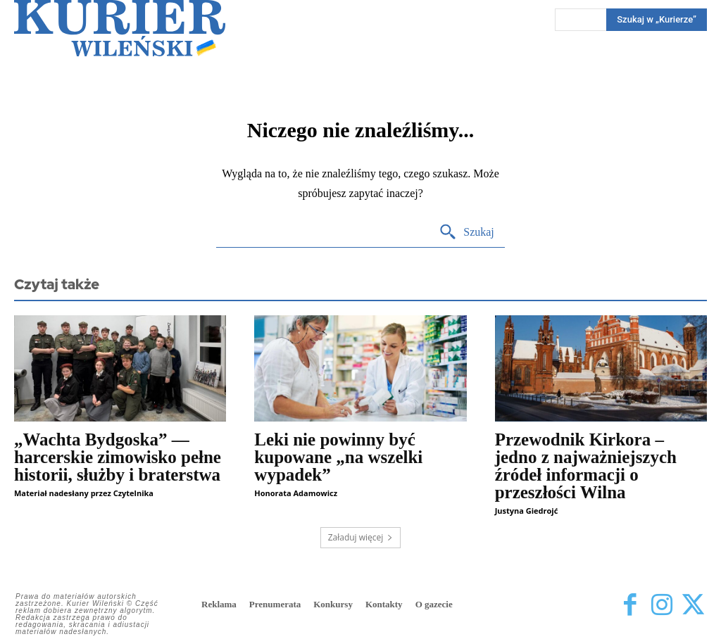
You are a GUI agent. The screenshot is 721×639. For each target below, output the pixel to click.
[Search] (466, 232)
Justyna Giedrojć (526, 510)
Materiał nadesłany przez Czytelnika (83, 493)
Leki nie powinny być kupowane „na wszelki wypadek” (338, 457)
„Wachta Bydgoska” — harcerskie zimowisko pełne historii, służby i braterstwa (117, 457)
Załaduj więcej (361, 537)
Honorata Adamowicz (295, 493)
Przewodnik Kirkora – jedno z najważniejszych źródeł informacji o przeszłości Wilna (586, 466)
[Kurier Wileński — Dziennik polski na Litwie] (119, 28)
